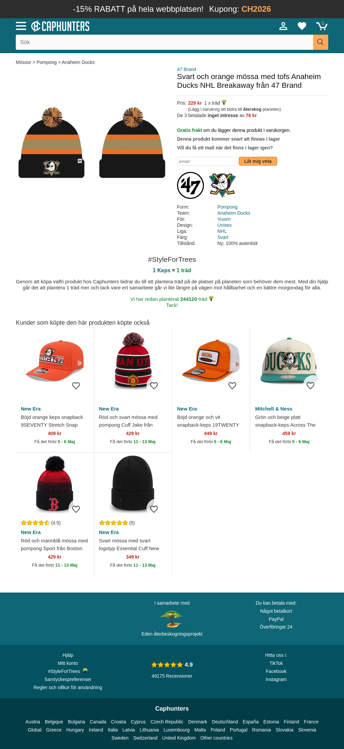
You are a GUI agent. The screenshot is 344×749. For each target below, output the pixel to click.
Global (34, 730)
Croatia (118, 721)
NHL (222, 231)
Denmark (197, 721)
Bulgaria (76, 721)
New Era (31, 409)
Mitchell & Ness (274, 409)
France (311, 721)
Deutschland (225, 721)
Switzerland (145, 738)
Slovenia (307, 730)
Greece (53, 730)
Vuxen (223, 219)
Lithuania (149, 730)
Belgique (54, 721)
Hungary (75, 730)
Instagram (276, 679)
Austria (33, 721)
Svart (222, 237)
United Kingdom (179, 738)
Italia (113, 730)
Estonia (271, 721)
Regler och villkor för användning (68, 687)
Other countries (216, 738)
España (251, 721)
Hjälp (67, 655)
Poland (218, 730)
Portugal (238, 730)
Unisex (224, 225)
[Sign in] (283, 26)
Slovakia (285, 730)
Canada (98, 721)
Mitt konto (68, 663)
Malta (200, 730)
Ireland (96, 730)
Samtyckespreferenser (67, 679)
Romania (261, 730)
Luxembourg (177, 730)
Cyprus (138, 721)
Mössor (24, 62)
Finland (291, 721)
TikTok (276, 663)
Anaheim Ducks (78, 62)
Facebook (276, 671)
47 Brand (186, 69)
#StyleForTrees (68, 671)
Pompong (47, 62)
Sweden (120, 738)
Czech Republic (166, 721)
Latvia (129, 730)
